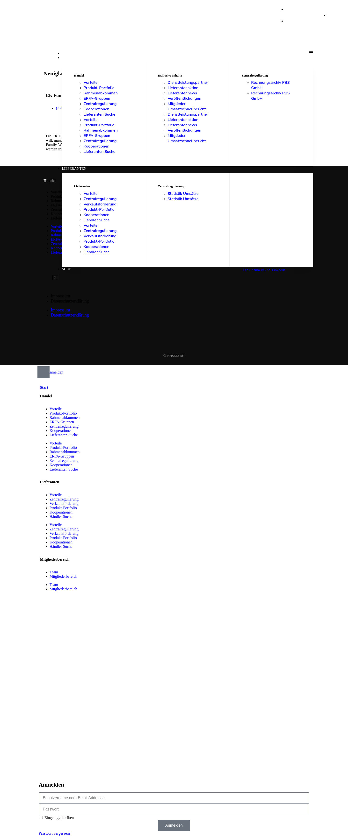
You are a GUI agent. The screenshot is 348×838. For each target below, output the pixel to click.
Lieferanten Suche (99, 114)
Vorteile (90, 82)
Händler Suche (96, 220)
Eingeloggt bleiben (57, 818)
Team (54, 572)
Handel (69, 58)
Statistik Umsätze (183, 193)
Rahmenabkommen (101, 93)
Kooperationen (96, 109)
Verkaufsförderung (100, 204)
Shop (66, 269)
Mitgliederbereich (63, 576)
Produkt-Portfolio (99, 88)
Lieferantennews (182, 93)
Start (67, 53)
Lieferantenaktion (183, 88)
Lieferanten (74, 168)
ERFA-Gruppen (97, 98)
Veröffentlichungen (184, 98)
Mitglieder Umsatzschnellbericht (187, 106)
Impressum (60, 296)
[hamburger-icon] (311, 52)
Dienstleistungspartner (188, 82)
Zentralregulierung (100, 103)
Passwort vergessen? (55, 833)
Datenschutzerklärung (70, 301)
